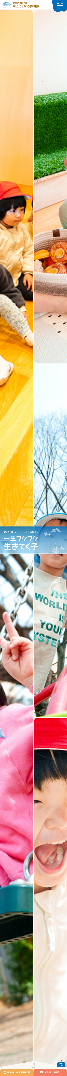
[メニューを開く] (59, 6)
